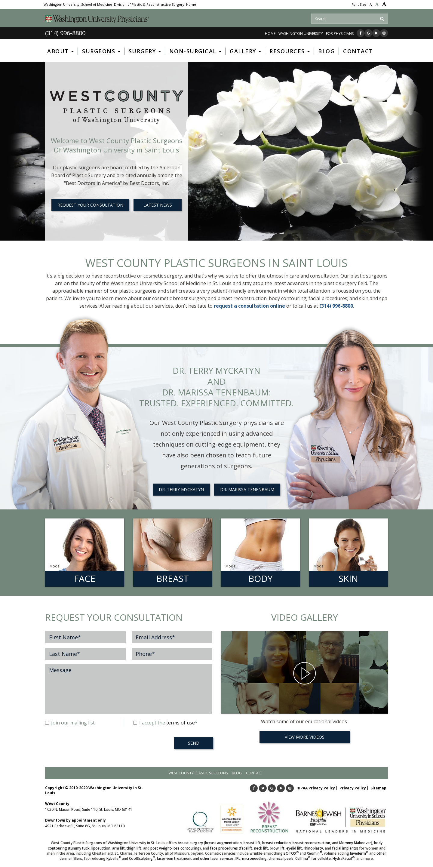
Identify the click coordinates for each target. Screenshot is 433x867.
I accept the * (165, 722)
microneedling (254, 858)
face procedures (224, 848)
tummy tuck (79, 848)
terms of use (180, 722)
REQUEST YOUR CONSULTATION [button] (90, 205)
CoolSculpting (142, 858)
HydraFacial (344, 858)
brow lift (277, 848)
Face (84, 578)
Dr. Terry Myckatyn (181, 489)
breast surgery (190, 842)
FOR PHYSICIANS (340, 33)
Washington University (61, 4)
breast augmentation (223, 842)
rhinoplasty (313, 848)
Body (260, 578)
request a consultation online (249, 306)
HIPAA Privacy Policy (315, 788)
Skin (348, 578)
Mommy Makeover (355, 842)
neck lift (261, 848)
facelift (246, 848)
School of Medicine (96, 4)
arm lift (118, 848)
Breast (172, 578)
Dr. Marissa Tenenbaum (247, 489)
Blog (237, 773)
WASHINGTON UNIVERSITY (300, 33)
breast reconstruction (311, 842)
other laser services (217, 858)
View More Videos (304, 737)
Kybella (113, 858)
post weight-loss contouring (175, 848)
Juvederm (359, 853)
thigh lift (134, 848)
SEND (193, 743)
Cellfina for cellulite (313, 858)
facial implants (344, 848)
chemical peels (281, 858)
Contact (254, 773)
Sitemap (378, 788)
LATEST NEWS (157, 205)
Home (191, 4)
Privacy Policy (352, 788)
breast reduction (276, 842)
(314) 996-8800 (65, 33)
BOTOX (291, 853)
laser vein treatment (174, 858)
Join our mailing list (70, 722)
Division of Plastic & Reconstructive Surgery (149, 4)
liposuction (100, 848)
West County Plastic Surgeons (198, 773)
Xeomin (314, 853)
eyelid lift (294, 848)
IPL (237, 858)
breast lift (252, 842)
